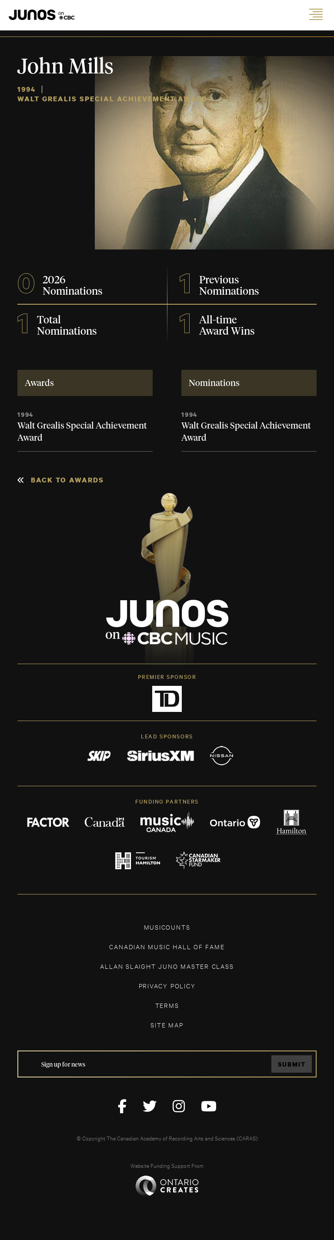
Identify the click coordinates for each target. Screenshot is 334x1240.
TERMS (167, 1005)
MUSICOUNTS (167, 927)
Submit (292, 1064)
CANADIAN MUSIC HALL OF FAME (166, 946)
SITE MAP (166, 1025)
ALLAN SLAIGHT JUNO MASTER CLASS (167, 966)
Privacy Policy (167, 985)
